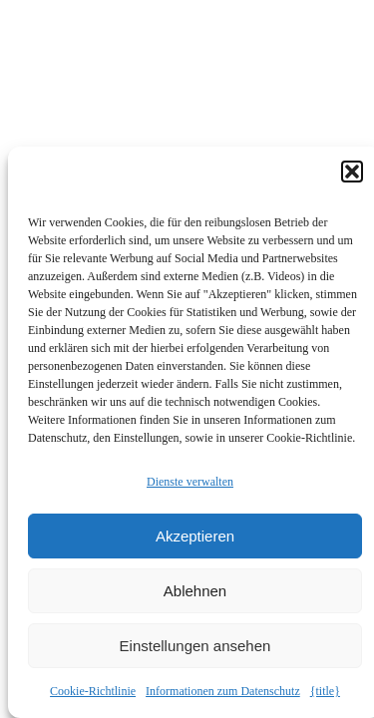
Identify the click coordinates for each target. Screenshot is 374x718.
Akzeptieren (195, 536)
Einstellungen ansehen (195, 645)
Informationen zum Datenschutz (223, 691)
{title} (325, 691)
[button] (352, 171)
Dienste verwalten (190, 482)
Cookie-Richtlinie (93, 691)
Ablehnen (195, 590)
